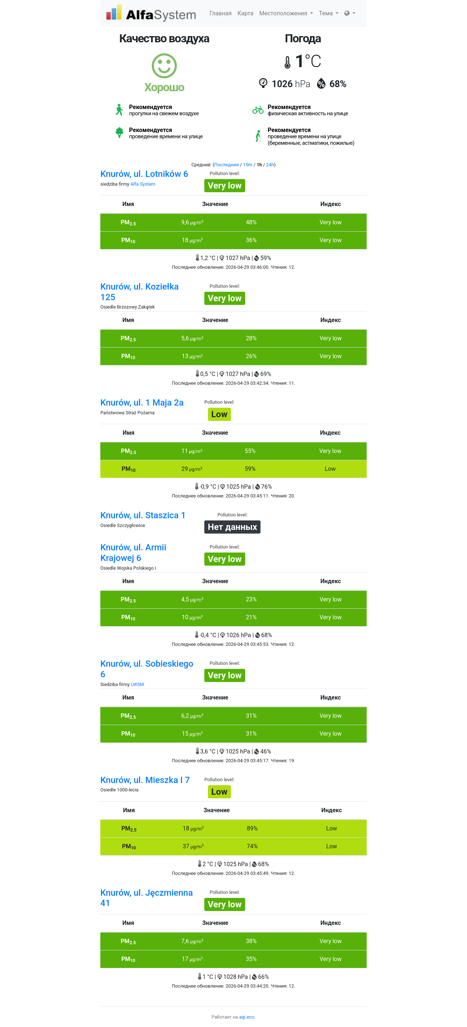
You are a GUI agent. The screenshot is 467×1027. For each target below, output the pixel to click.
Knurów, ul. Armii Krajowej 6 (133, 552)
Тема (329, 13)
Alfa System (142, 184)
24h (270, 164)
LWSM (137, 684)
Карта (246, 13)
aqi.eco (246, 1017)
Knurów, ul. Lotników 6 (144, 174)
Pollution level (224, 173)
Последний (226, 164)
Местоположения (286, 13)
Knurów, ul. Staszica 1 (143, 515)
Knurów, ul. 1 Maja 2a (142, 403)
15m (247, 164)
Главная (220, 13)
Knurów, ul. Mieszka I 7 (145, 780)
